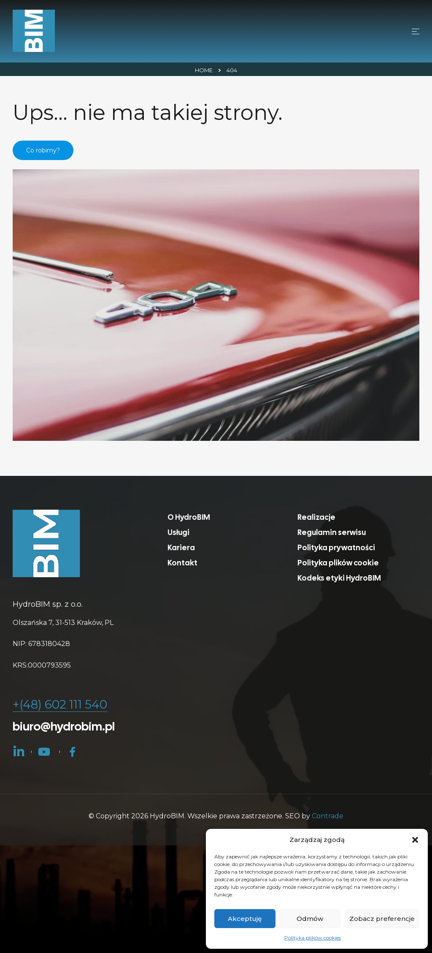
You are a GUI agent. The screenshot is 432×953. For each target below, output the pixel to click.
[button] (415, 840)
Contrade (327, 816)
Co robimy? (43, 150)
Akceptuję (245, 919)
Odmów (310, 919)
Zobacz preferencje (382, 919)
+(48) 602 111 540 (60, 704)
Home (204, 70)
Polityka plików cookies (312, 937)
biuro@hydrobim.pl (64, 726)
